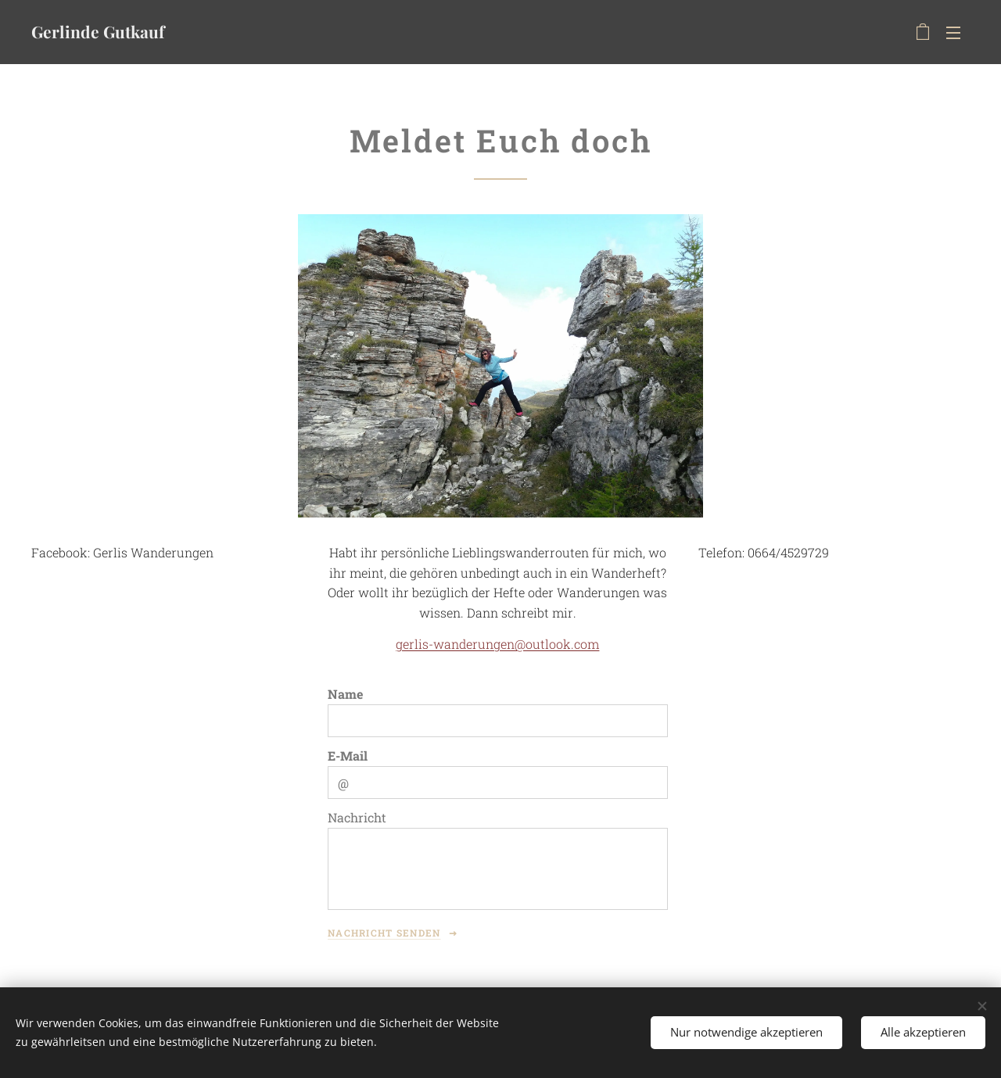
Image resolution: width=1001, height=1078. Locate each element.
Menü (953, 33)
